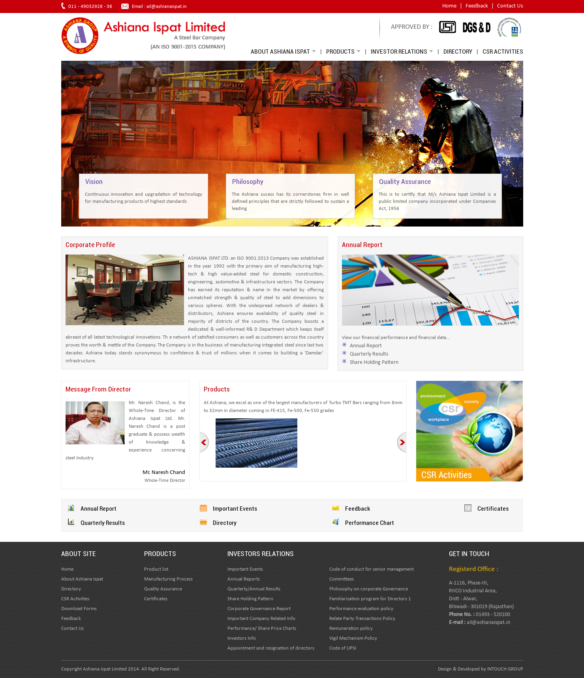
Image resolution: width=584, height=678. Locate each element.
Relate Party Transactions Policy (362, 618)
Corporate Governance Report (259, 608)
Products (343, 51)
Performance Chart (369, 522)
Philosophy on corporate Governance (368, 589)
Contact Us (510, 6)
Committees (341, 579)
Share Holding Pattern (374, 362)
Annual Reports (243, 579)
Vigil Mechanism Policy (353, 638)
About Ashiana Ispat (283, 51)
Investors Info (241, 638)
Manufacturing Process (168, 579)
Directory (457, 51)
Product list (156, 569)
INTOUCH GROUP (505, 669)
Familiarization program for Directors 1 (370, 598)
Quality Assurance (163, 589)
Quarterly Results (369, 354)
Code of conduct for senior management (371, 569)
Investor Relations (402, 51)
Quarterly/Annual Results (253, 589)
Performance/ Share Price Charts (261, 628)
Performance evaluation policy (361, 608)
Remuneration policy (351, 628)
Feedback (477, 6)
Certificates (493, 508)
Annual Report (366, 346)
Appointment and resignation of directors (270, 648)
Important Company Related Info (261, 618)
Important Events (235, 508)
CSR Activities (503, 51)
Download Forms (79, 608)
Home (449, 6)
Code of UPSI (342, 648)
